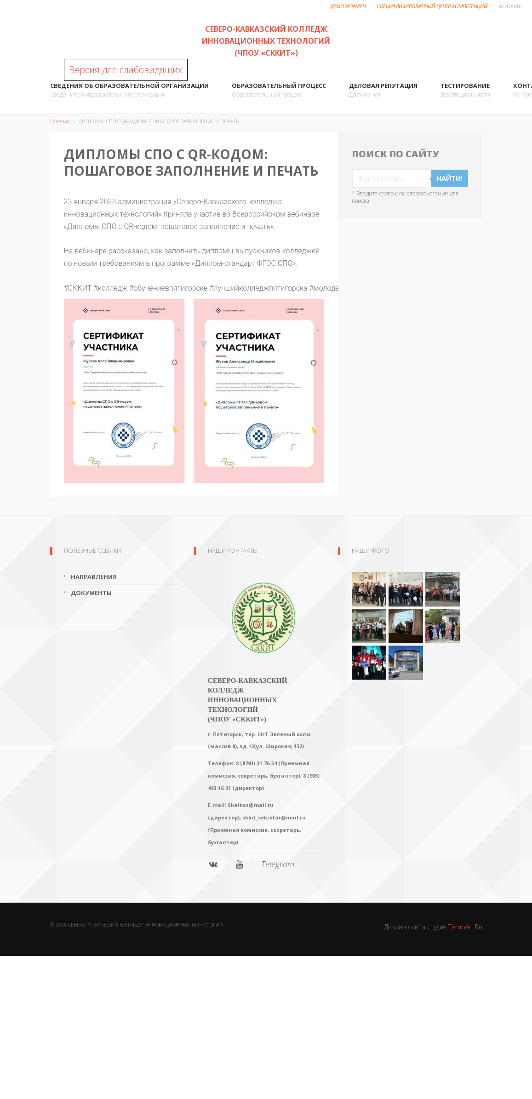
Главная (60, 121)
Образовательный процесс (279, 90)
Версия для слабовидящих (126, 69)
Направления (94, 576)
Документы (91, 593)
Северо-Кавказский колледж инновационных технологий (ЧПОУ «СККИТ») (266, 41)
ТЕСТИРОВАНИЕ (465, 90)
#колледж (110, 288)
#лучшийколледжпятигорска (258, 288)
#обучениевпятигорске (168, 288)
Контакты (510, 6)
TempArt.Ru (465, 926)
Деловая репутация (383, 90)
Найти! (450, 178)
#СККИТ (78, 288)
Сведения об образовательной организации (129, 90)
